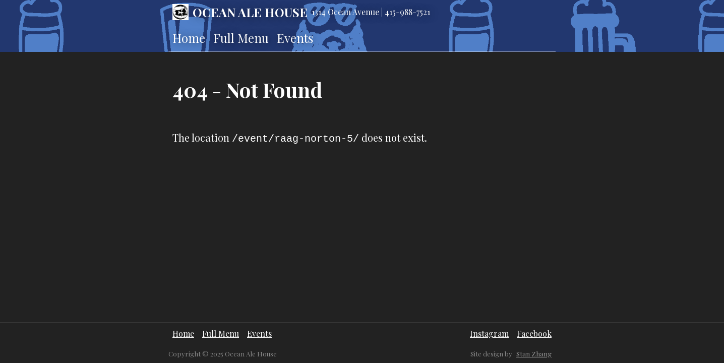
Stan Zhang (534, 353)
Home (188, 38)
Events (295, 38)
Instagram (489, 333)
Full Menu (241, 38)
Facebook (534, 333)
